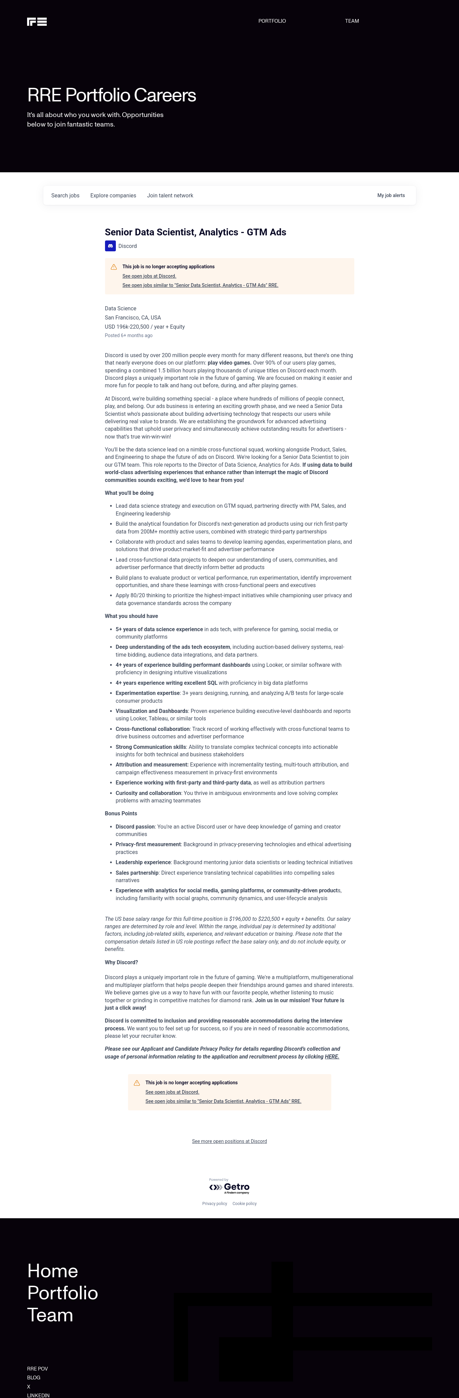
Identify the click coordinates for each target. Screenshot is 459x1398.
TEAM (352, 21)
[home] (56, 21)
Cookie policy (244, 1203)
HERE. (332, 1056)
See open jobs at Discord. (149, 276)
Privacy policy (214, 1203)
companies (113, 195)
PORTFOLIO (272, 21)
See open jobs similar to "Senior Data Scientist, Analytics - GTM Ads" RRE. (200, 285)
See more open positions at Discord (229, 1141)
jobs (65, 195)
